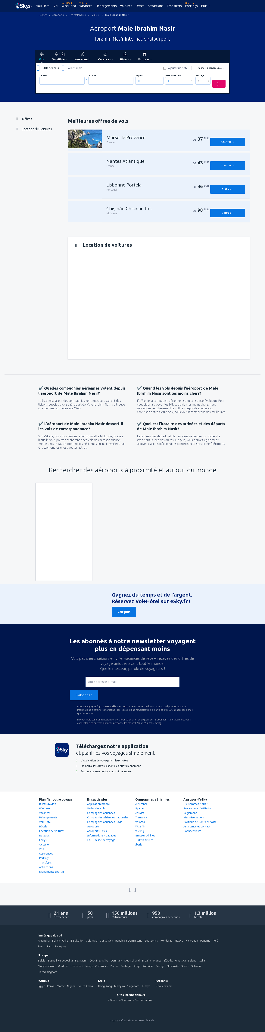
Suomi (185, 966)
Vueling (139, 831)
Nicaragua (192, 940)
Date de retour (173, 75)
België (41, 960)
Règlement (190, 813)
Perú (215, 940)
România (147, 966)
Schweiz (196, 966)
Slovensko (173, 966)
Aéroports (93, 826)
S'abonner (84, 695)
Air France (141, 804)
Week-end (69, 6)
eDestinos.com (142, 1000)
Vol (56, 6)
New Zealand (163, 986)
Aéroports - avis (97, 831)
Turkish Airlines (144, 840)
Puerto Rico (45, 946)
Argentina (44, 940)
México (178, 940)
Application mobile (98, 804)
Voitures (126, 6)
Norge (89, 966)
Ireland (192, 960)
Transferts (174, 6)
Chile (65, 940)
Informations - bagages (101, 835)
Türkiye (146, 986)
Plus (204, 6)
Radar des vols (96, 808)
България (81, 960)
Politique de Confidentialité (200, 822)
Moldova (63, 966)
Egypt (41, 986)
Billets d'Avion (47, 804)
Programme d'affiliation (197, 808)
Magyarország (46, 966)
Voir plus (123, 612)
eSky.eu (112, 1000)
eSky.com (125, 1000)
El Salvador (77, 940)
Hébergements (106, 6)
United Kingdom (47, 972)
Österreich (101, 966)
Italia (202, 960)
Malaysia (119, 986)
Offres (140, 6)
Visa (41, 849)
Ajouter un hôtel (178, 68)
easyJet (139, 813)
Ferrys (43, 840)
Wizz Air (140, 826)
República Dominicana (128, 940)
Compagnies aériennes (101, 813)
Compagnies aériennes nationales (108, 817)
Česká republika (98, 960)
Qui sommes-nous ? (195, 804)
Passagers (201, 75)
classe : (202, 68)
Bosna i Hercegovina (60, 960)
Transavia (141, 817)
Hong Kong (105, 986)
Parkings (191, 6)
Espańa (146, 960)
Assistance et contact (196, 826)
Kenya (51, 986)
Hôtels (43, 826)
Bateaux (44, 835)
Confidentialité (192, 831)
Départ (43, 75)
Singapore (133, 986)
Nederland (76, 966)
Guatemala (151, 940)
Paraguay (60, 946)
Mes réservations (194, 817)
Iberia (138, 844)
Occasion (44, 844)
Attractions (155, 6)
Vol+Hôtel (43, 6)
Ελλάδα (168, 960)
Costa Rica (106, 940)
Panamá (205, 940)
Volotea (140, 822)
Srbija (136, 966)
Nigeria (71, 986)
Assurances (46, 853)
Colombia (92, 940)
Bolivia (56, 940)
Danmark (116, 960)
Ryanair (139, 808)
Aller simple (75, 68)
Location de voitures (51, 831)
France (157, 960)
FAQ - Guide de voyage (101, 840)
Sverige (160, 966)
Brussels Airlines (145, 835)
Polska (114, 966)
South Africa (85, 986)
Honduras (166, 940)
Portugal (126, 966)
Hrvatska (180, 960)
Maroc (61, 986)
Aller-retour (51, 68)
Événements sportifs (51, 871)
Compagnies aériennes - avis (104, 822)
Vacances (85, 6)
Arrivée (92, 75)
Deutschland (132, 960)
